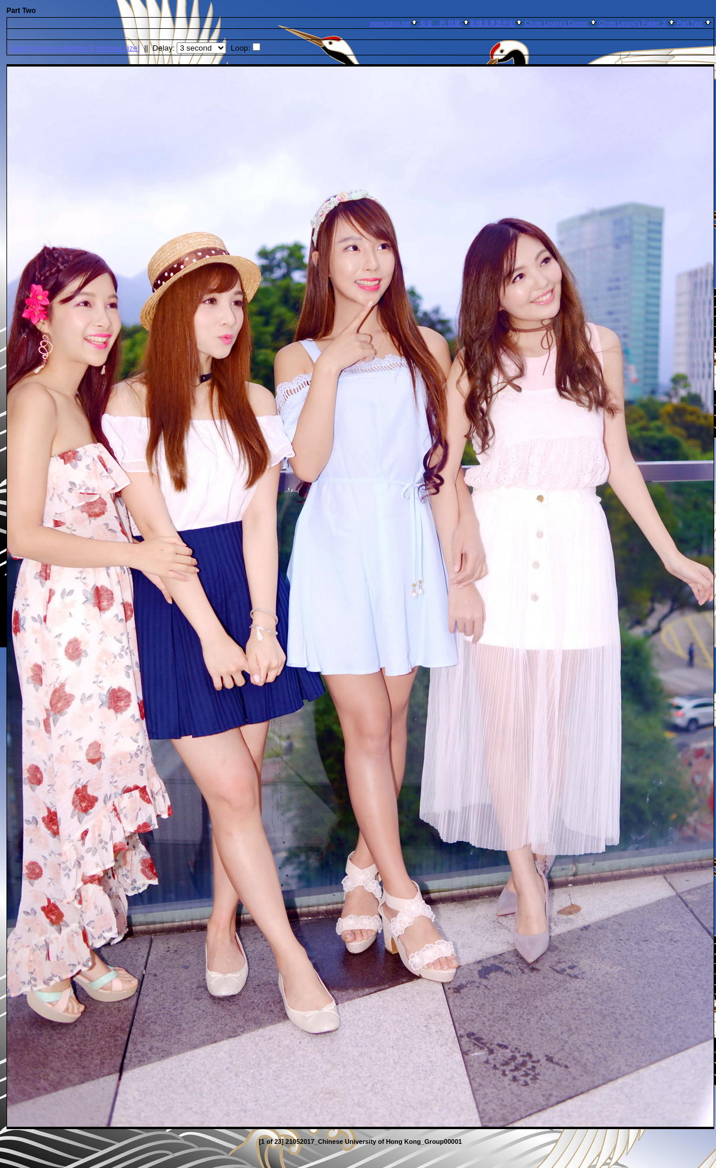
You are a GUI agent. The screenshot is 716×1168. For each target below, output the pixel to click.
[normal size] (117, 48)
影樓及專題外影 (492, 23)
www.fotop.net (390, 23)
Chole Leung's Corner (556, 23)
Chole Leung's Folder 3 (632, 23)
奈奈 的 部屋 (440, 23)
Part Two (689, 23)
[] (19, 48)
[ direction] (62, 48)
